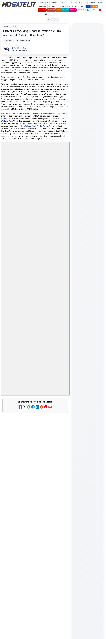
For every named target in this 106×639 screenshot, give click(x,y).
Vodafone (42, 10)
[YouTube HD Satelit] (99, 10)
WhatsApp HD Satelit (87, 277)
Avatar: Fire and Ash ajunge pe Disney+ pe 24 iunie (30, 481)
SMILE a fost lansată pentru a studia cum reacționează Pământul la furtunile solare (87, 75)
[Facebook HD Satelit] (88, 10)
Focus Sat (51, 10)
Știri (46, 2)
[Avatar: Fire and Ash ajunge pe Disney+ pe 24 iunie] (60, 485)
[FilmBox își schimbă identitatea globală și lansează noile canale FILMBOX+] (60, 422)
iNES (58, 10)
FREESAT (84, 328)
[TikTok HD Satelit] (40, 13)
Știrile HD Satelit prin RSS (87, 307)
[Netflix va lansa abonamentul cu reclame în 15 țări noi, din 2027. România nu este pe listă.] (60, 342)
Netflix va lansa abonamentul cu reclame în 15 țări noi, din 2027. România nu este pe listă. (26, 339)
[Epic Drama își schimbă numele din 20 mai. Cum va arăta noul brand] (60, 466)
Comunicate (54, 2)
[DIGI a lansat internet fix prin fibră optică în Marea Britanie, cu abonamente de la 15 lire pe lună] (60, 505)
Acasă (41, 2)
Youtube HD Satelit (87, 283)
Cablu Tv (63, 2)
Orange (94, 6)
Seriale (7, 27)
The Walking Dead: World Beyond (34, 126)
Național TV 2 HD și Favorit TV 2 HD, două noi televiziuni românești (28, 398)
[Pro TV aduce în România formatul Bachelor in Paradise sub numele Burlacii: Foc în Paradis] (87, 59)
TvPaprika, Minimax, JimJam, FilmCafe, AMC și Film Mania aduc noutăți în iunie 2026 (30, 523)
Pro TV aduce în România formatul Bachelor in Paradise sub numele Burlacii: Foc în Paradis (87, 45)
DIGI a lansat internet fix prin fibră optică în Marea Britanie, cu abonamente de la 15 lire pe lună (28, 502)
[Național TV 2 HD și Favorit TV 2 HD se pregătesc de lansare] (60, 363)
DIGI (88, 6)
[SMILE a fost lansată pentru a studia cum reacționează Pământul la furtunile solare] (87, 89)
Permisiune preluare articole (87, 352)
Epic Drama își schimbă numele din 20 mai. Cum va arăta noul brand (29, 461)
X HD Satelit (88, 295)
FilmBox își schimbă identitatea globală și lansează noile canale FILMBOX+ (30, 418)
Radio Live (69, 6)
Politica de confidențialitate (87, 366)
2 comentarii (8, 41)
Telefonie (52, 6)
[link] (35, 343)
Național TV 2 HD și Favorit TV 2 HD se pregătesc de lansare (29, 359)
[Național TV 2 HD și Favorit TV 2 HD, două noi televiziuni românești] (60, 403)
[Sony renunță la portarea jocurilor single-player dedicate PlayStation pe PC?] (87, 118)
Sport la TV (43, 6)
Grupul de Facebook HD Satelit (87, 270)
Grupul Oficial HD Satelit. (23, 277)
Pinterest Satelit (87, 301)
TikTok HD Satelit (87, 289)
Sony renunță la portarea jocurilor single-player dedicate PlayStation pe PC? (86, 104)
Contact (81, 10)
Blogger (69, 544)
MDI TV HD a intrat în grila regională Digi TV (29, 378)
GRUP (93, 10)
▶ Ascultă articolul (23, 41)
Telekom (73, 10)
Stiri (14, 27)
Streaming (92, 2)
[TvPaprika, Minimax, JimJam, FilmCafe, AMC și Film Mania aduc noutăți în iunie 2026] (60, 526)
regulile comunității (35, 272)
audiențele (5, 118)
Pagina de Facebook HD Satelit (88, 262)
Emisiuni (100, 2)
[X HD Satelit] (46, 13)
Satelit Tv (72, 2)
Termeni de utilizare (87, 359)
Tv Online (61, 6)
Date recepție (82, 2)
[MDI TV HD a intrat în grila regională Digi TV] (60, 383)
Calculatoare (80, 6)
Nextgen (65, 10)
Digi (76, 328)
